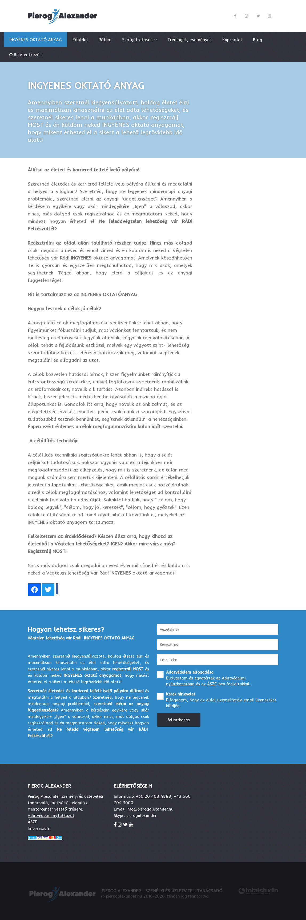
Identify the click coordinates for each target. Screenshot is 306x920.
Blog (257, 39)
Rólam (105, 39)
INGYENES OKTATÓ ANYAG (35, 39)
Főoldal (80, 39)
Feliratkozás (179, 719)
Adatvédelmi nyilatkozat (51, 815)
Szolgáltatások (139, 39)
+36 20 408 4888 (153, 796)
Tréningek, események (189, 39)
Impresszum (39, 828)
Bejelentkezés (28, 54)
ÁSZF (212, 683)
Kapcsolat (232, 39)
